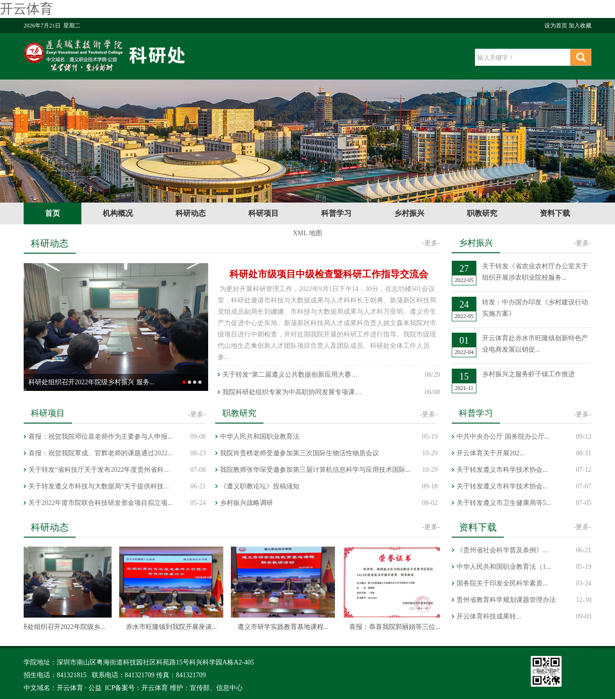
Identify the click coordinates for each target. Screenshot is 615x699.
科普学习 (336, 213)
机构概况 (118, 213)
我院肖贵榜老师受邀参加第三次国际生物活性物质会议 (299, 453)
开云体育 (26, 8)
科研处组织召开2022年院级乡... (60, 626)
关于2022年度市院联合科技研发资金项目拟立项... (100, 502)
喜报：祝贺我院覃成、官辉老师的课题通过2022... (100, 453)
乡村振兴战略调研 (246, 502)
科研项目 (263, 213)
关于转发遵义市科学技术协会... (502, 469)
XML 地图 (307, 233)
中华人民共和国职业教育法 (259, 436)
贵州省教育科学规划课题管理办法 (506, 599)
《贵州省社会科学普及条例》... (502, 550)
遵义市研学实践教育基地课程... (284, 626)
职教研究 (482, 213)
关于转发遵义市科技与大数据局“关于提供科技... (98, 486)
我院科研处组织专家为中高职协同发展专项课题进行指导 (293, 392)
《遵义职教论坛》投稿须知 (259, 486)
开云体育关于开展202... (491, 453)
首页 (52, 213)
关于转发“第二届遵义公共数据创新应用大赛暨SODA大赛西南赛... (293, 374)
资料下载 (555, 213)
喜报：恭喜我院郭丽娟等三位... (395, 626)
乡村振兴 (409, 213)
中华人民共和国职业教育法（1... (504, 566)
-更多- (431, 243)
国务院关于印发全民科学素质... (502, 583)
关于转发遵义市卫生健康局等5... (504, 502)
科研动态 (191, 213)
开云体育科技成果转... (489, 616)
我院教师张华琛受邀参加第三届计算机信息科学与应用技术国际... (315, 469)
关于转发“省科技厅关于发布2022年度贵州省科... (98, 469)
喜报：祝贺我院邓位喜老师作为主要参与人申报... (100, 436)
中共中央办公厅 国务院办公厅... (503, 436)
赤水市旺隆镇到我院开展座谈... (172, 626)
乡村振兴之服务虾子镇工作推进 (528, 374)
